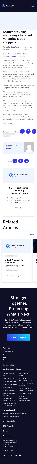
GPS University (8, 426)
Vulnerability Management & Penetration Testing (25, 398)
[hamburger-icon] (33, 6)
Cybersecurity (9, 134)
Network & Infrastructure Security (26, 379)
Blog (4, 357)
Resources (7, 348)
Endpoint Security (8, 390)
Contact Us (7, 436)
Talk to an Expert (18, 337)
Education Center (8, 360)
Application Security (9, 378)
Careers (5, 431)
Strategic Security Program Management (15, 413)
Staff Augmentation (25, 393)
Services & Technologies (12, 369)
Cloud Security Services (10, 381)
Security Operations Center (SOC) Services (26, 389)
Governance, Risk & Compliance (9, 394)
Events (5, 354)
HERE (10, 123)
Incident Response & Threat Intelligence (9, 404)
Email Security (7, 387)
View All (31, 234)
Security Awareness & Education (26, 384)
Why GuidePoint (9, 421)
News (6, 136)
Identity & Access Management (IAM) (9, 399)
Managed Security (9, 410)
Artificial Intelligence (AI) (9, 374)
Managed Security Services (24, 374)
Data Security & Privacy (10, 384)
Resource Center (8, 351)
